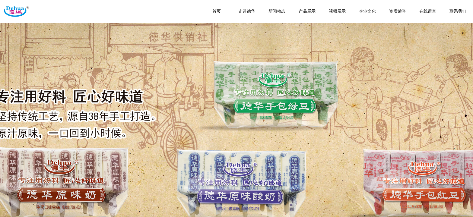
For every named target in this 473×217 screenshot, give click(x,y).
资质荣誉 (397, 11)
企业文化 (367, 11)
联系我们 (457, 11)
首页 (216, 11)
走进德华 (246, 11)
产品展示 (307, 11)
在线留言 (427, 11)
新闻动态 (276, 11)
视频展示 (337, 11)
